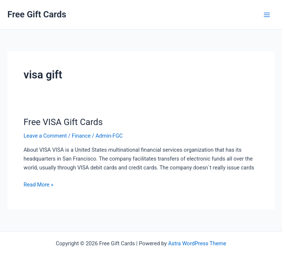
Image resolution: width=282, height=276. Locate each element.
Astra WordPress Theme (197, 243)
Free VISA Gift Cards (63, 122)
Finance (81, 135)
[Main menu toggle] (267, 15)
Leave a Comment (45, 135)
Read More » (39, 184)
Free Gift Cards (36, 14)
